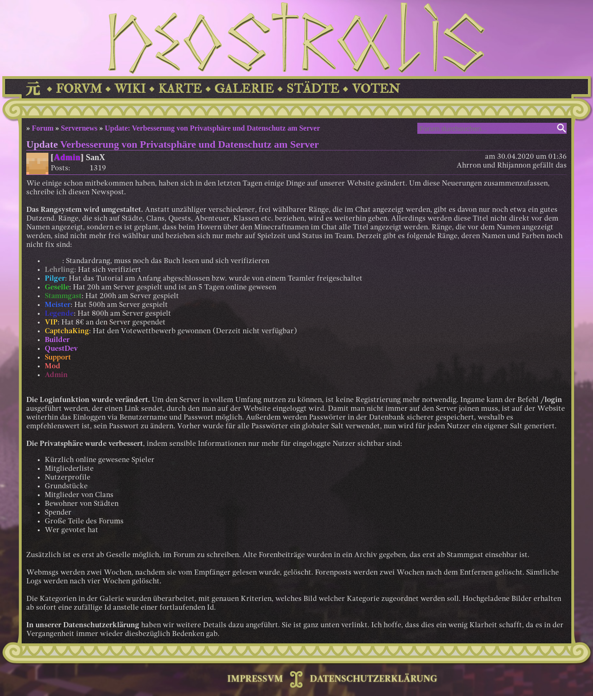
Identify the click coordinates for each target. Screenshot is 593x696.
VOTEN (376, 88)
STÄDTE (312, 88)
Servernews (79, 128)
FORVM (79, 88)
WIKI (130, 88)
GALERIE (244, 88)
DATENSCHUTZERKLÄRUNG (373, 679)
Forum (42, 128)
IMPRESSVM (255, 679)
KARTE (180, 88)
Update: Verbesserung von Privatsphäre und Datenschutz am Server (212, 128)
